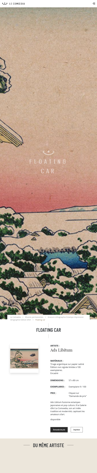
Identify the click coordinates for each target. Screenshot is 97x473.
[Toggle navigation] (94, 3)
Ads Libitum (61, 350)
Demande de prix (59, 430)
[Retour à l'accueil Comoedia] (49, 4)
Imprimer (76, 430)
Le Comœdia (15, 317)
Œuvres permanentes (34, 317)
